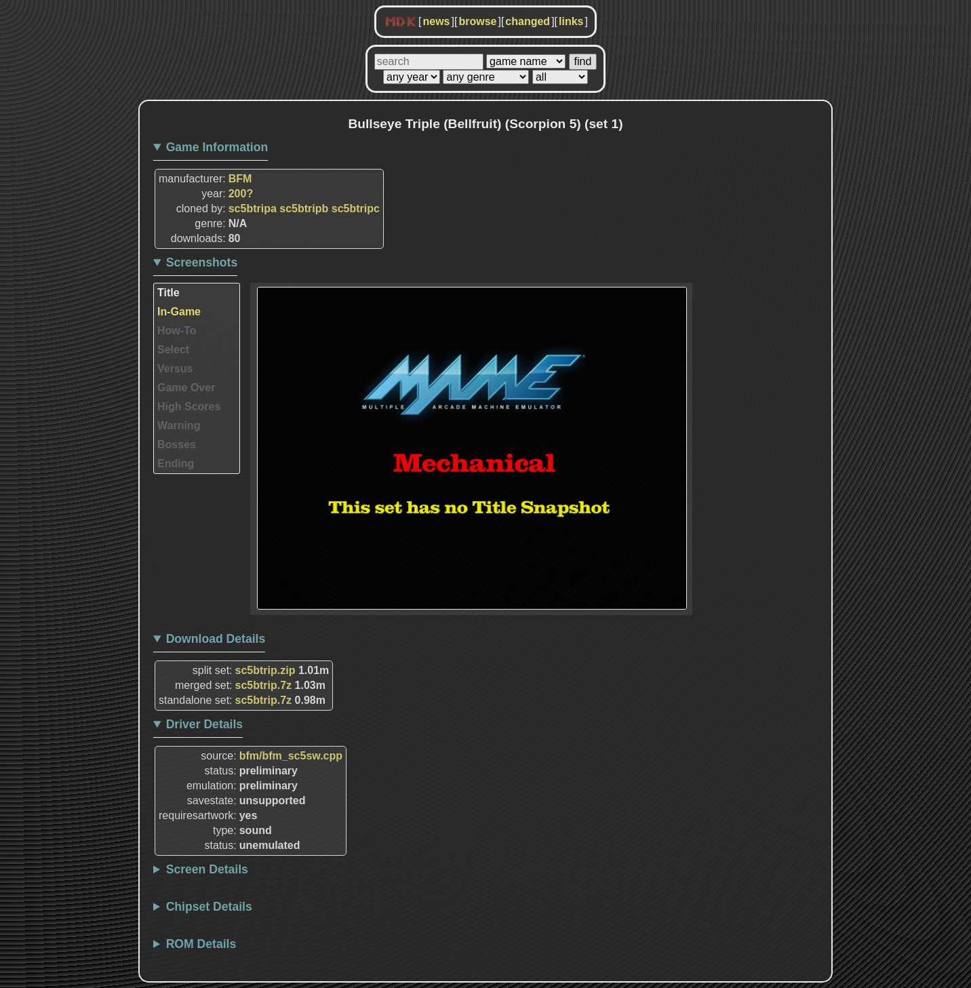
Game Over (186, 387)
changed (527, 21)
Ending (175, 463)
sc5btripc (356, 208)
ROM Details (201, 944)
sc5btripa (253, 208)
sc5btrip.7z (263, 685)
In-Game (179, 311)
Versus (175, 368)
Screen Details (207, 869)
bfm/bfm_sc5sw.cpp (290, 756)
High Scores (188, 406)
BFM (240, 178)
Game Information (217, 147)
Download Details (216, 639)
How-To (176, 330)
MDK (400, 22)
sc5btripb (303, 208)
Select (173, 349)
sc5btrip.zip (265, 670)
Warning (178, 425)
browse (477, 21)
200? (241, 193)
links (571, 21)
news (436, 21)
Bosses (176, 444)
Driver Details (204, 724)
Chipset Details (209, 906)
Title (168, 292)
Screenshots (202, 262)
